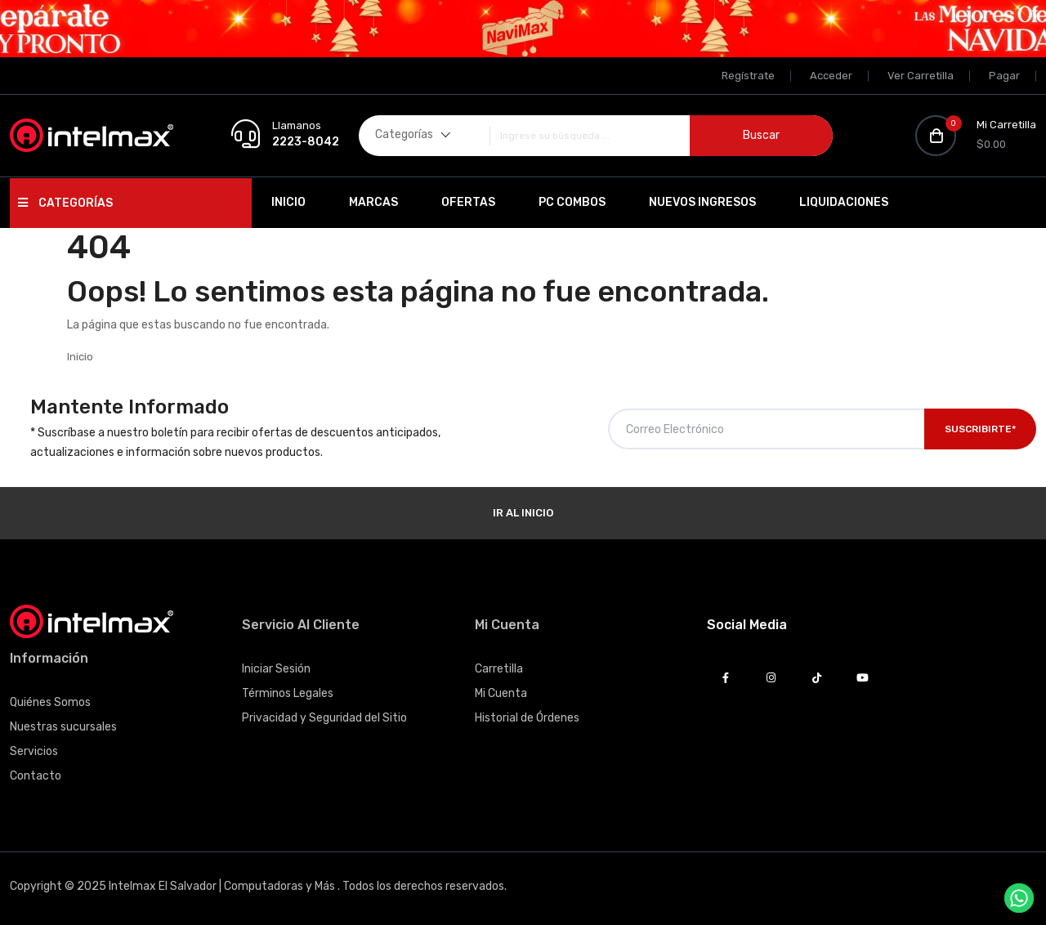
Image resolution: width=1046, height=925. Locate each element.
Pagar (1004, 75)
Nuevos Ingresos (702, 202)
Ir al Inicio (523, 513)
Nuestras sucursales (63, 727)
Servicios (34, 751)
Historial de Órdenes (527, 718)
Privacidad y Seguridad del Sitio (324, 718)
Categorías (65, 203)
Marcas (373, 202)
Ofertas (468, 202)
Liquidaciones (843, 202)
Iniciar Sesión (276, 669)
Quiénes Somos (50, 702)
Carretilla (499, 669)
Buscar (761, 135)
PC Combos (572, 202)
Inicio (288, 202)
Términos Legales (287, 693)
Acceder (831, 75)
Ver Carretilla (920, 75)
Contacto (35, 776)
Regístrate (748, 75)
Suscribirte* (980, 429)
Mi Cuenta (501, 693)
